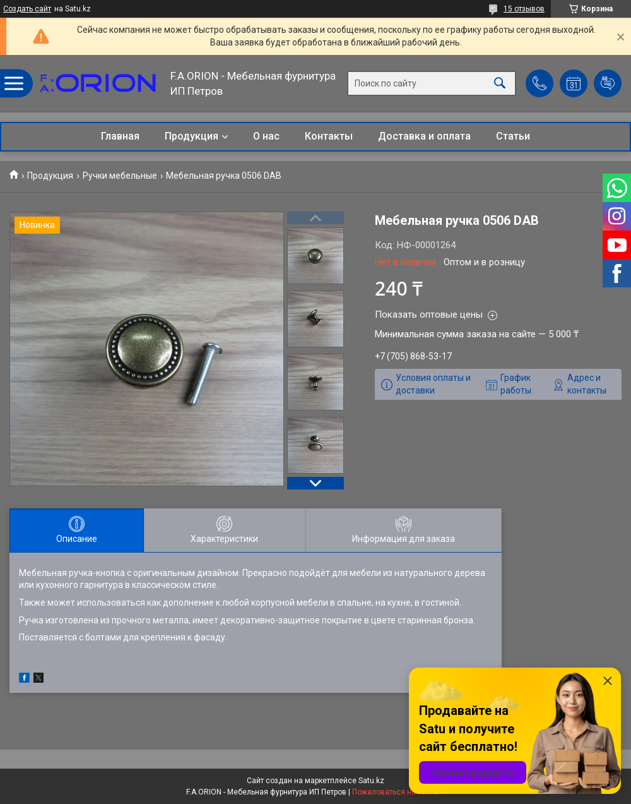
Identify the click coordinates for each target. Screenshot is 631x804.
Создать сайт (27, 8)
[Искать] (500, 83)
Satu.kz (371, 780)
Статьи (513, 136)
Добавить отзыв (608, 83)
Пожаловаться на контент (398, 792)
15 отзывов (524, 8)
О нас (266, 136)
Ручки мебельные (120, 176)
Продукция (191, 136)
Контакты (329, 136)
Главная (120, 136)
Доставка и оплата (424, 136)
